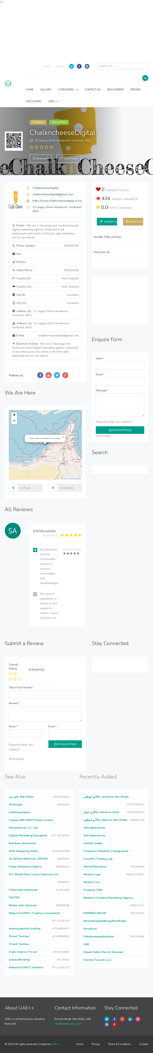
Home (79, 1044)
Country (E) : (45, 279)
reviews (124, 207)
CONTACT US (92, 89)
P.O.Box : (19, 262)
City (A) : (45, 303)
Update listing (113, 221)
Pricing (96, 1044)
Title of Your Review (21, 687)
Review (14, 703)
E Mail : (45, 336)
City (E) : (45, 295)
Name (100, 358)
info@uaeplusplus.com (68, 1024)
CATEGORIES (68, 89)
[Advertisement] (76, 32)
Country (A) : (45, 287)
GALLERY (45, 89)
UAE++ (55, 1044)
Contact (143, 1044)
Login (47, 66)
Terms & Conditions (119, 1044)
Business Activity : (45, 350)
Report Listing (138, 221)
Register (60, 66)
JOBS (53, 101)
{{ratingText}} (36, 669)
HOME (29, 89)
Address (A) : (40, 325)
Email (100, 374)
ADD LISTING (34, 101)
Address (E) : (40, 313)
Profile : (45, 231)
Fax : (17, 254)
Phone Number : (45, 246)
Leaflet (64, 479)
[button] (63, 437)
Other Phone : (45, 270)
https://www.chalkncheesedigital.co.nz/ (57, 201)
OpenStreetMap (76, 479)
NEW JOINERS (115, 89)
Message (102, 390)
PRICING (135, 89)
